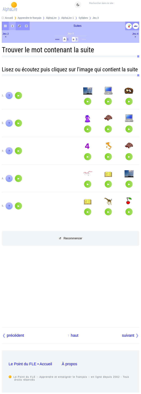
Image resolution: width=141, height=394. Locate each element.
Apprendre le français (29, 17)
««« (57, 39)
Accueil (9, 17)
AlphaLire (51, 17)
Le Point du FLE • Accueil (30, 364)
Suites (77, 25)
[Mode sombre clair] (77, 4)
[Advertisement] (70, 291)
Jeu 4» (135, 35)
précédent (15, 335)
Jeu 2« (6, 35)
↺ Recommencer (70, 238)
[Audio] (18, 95)
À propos (69, 364)
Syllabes (83, 17)
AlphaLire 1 (67, 17)
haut (74, 335)
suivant (128, 335)
